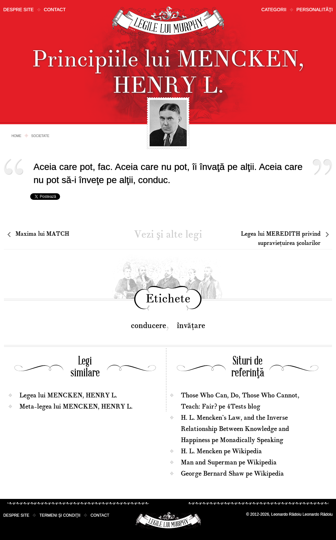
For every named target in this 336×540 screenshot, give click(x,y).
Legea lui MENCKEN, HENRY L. (68, 395)
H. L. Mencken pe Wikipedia (221, 451)
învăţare (191, 325)
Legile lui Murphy (168, 21)
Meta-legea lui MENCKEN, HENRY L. (76, 406)
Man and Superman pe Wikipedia (229, 462)
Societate (40, 136)
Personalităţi (315, 9)
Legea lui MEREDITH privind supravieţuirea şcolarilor (281, 238)
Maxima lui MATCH (42, 234)
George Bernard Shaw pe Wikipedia (232, 473)
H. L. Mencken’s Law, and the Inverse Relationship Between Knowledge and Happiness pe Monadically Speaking (235, 428)
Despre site (18, 9)
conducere (148, 325)
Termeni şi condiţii (59, 515)
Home (16, 136)
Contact (55, 9)
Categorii (274, 9)
